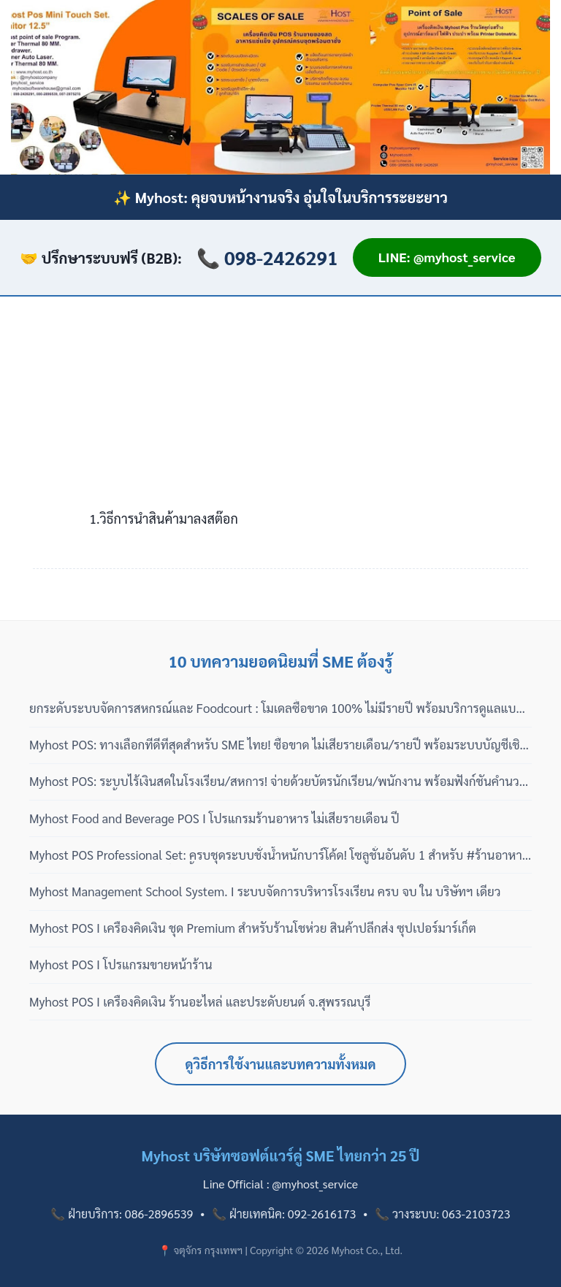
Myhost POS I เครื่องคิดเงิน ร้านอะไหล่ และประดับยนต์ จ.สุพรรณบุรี (200, 1001)
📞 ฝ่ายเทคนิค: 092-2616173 (284, 1213)
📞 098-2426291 (267, 257)
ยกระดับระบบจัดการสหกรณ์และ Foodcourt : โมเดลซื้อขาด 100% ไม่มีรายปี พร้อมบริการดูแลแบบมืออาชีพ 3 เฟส (276, 708)
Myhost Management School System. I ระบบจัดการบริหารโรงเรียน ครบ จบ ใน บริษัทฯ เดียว (264, 891)
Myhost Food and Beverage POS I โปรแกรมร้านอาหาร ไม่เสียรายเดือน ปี (214, 818)
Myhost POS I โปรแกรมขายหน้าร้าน (121, 964)
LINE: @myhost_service (447, 256)
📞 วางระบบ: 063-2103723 (442, 1213)
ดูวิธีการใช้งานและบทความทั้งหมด (281, 1063)
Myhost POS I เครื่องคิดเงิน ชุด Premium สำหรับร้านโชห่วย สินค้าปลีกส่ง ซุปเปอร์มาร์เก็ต (252, 928)
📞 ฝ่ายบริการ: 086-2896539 (121, 1213)
